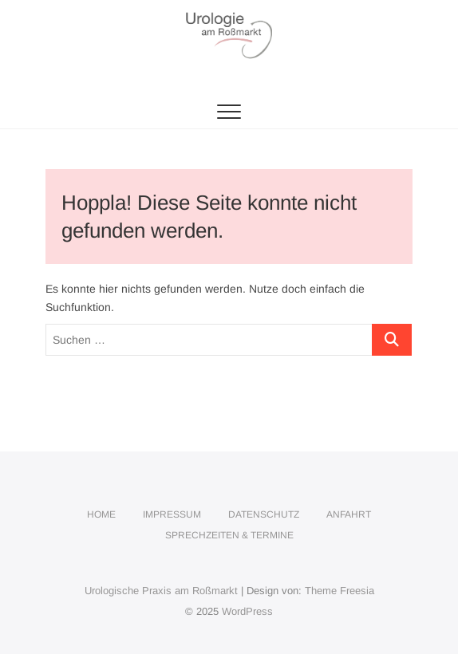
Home (101, 514)
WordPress (247, 611)
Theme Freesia (339, 591)
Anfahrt (348, 514)
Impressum (172, 514)
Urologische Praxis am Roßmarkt (161, 591)
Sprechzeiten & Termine (229, 535)
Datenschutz (263, 514)
